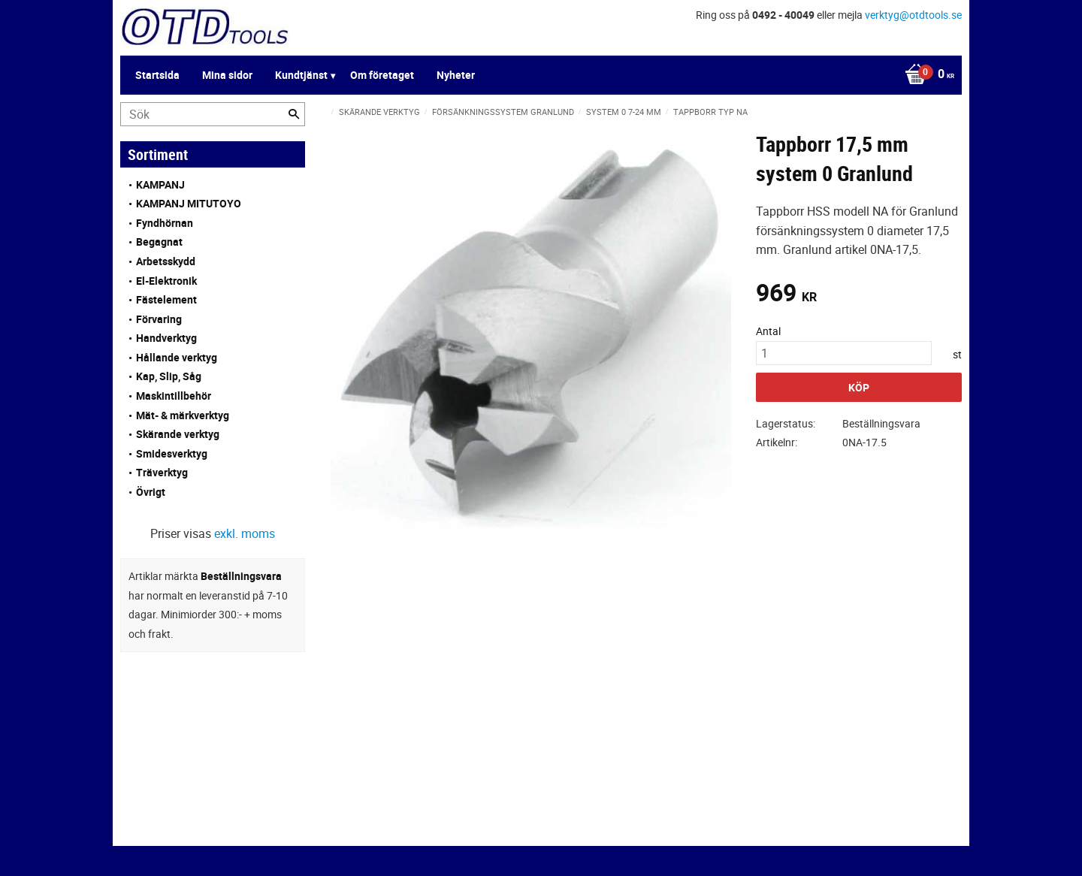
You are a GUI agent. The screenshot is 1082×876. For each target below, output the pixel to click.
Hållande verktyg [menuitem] (176, 357)
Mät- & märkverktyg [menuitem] (182, 415)
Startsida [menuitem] (157, 75)
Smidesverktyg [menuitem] (171, 453)
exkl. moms (244, 533)
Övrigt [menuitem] (150, 492)
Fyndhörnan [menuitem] (164, 223)
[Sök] (294, 114)
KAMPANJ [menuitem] (160, 184)
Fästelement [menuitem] (166, 299)
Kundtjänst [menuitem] (301, 75)
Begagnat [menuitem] (159, 241)
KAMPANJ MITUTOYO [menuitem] (188, 203)
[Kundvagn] (925, 75)
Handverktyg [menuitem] (166, 338)
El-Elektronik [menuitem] (166, 280)
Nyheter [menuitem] (456, 75)
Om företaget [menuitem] (382, 75)
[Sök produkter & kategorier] (212, 114)
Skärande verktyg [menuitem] (177, 434)
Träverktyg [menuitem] (162, 472)
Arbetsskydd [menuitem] (165, 261)
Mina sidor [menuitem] (227, 75)
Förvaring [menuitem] (159, 319)
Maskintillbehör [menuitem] (173, 395)
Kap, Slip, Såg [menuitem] (168, 376)
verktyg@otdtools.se (913, 15)
